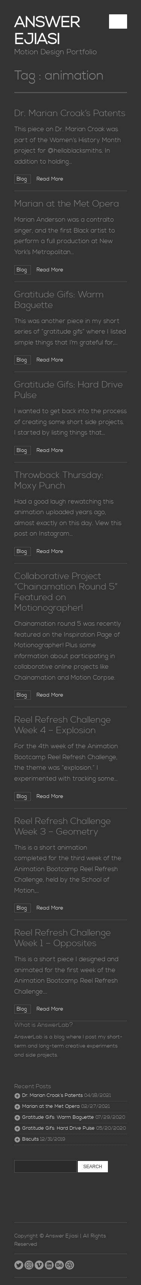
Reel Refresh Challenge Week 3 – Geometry (62, 827)
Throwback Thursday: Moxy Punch (58, 481)
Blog (23, 179)
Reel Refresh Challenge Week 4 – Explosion (62, 725)
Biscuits (30, 1139)
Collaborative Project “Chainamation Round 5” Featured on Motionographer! (66, 592)
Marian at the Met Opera (66, 204)
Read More (49, 179)
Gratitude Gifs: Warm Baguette (59, 300)
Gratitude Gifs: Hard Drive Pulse (68, 390)
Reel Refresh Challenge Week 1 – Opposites (62, 938)
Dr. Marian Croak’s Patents (70, 113)
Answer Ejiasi (47, 31)
